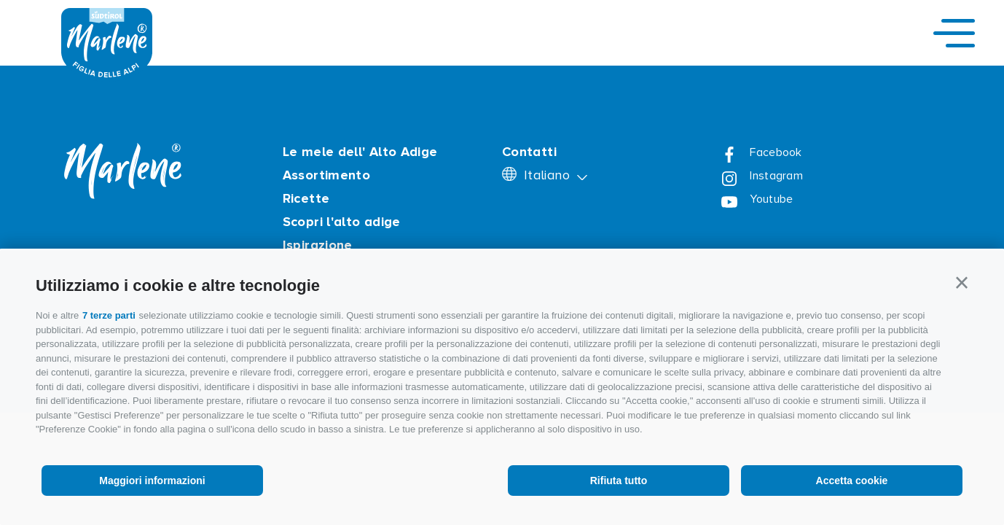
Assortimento (326, 175)
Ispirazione (318, 245)
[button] (961, 282)
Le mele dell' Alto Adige (360, 152)
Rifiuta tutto (619, 480)
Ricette (306, 198)
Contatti (529, 152)
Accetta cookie (852, 480)
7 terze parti (109, 315)
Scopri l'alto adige (342, 222)
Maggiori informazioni (152, 480)
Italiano (548, 175)
